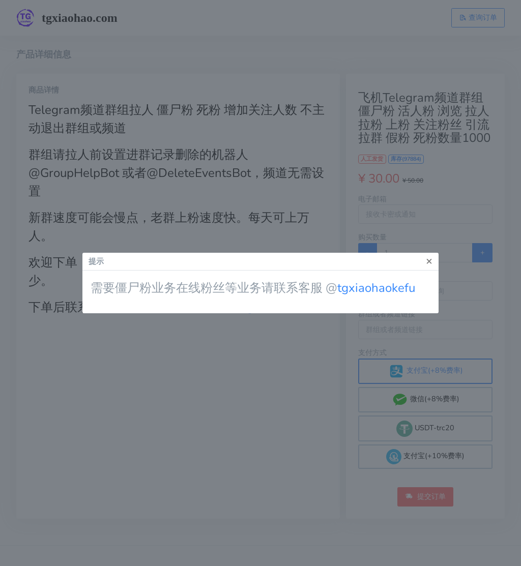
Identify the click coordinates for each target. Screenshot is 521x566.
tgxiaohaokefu (376, 288)
